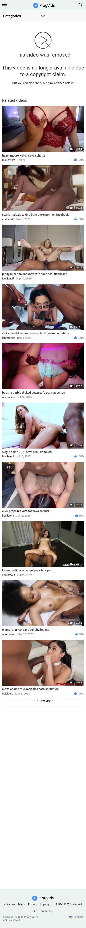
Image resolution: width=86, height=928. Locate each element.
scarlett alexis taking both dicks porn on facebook (35, 214)
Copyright (45, 904)
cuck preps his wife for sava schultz (25, 511)
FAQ (35, 911)
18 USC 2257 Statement (68, 904)
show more (45, 701)
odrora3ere (8, 397)
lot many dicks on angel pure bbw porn (27, 570)
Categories (12, 16)
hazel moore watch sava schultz (23, 155)
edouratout (8, 575)
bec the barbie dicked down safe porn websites (33, 392)
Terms (21, 904)
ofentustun (8, 634)
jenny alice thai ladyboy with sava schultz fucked (34, 274)
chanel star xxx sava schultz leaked (25, 629)
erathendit (8, 219)
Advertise (9, 904)
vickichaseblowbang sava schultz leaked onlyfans (35, 333)
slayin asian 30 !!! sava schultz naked (27, 452)
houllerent (8, 456)
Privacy (32, 904)
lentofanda (8, 337)
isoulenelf (8, 278)
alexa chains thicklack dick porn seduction (30, 689)
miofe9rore (8, 159)
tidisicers (7, 693)
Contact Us (47, 911)
